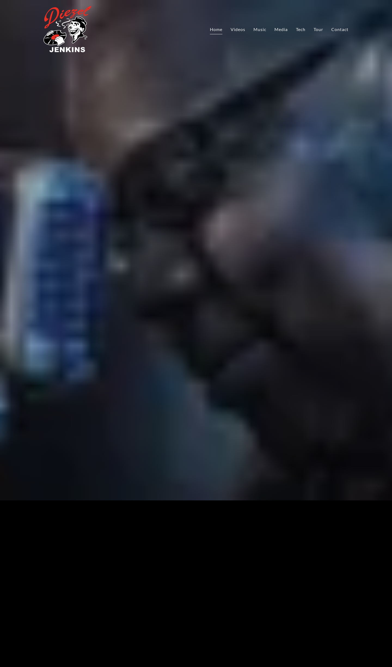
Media (281, 29)
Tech (300, 29)
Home (216, 29)
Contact (339, 29)
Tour (318, 29)
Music (259, 29)
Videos (238, 29)
